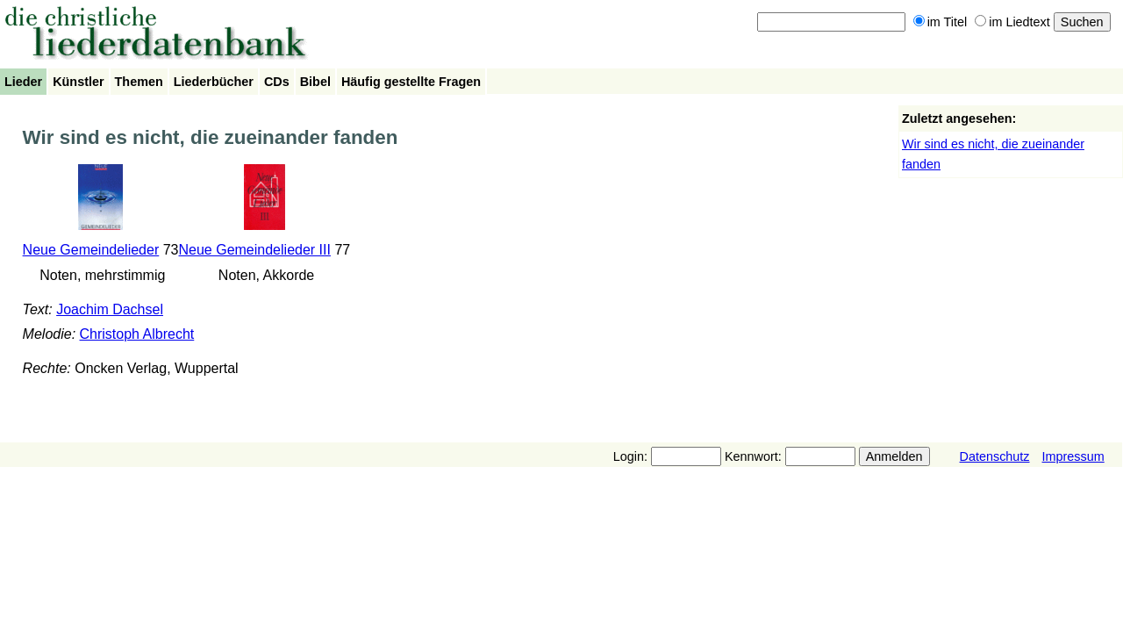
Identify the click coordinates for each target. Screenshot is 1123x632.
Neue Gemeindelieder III (255, 249)
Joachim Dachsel (109, 309)
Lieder (23, 82)
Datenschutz (995, 456)
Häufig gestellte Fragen (411, 82)
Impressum (1073, 456)
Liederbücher (214, 82)
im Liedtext (1012, 22)
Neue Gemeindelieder (91, 249)
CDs (277, 82)
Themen (139, 82)
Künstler (78, 82)
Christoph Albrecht (137, 334)
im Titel (940, 22)
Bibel (315, 82)
